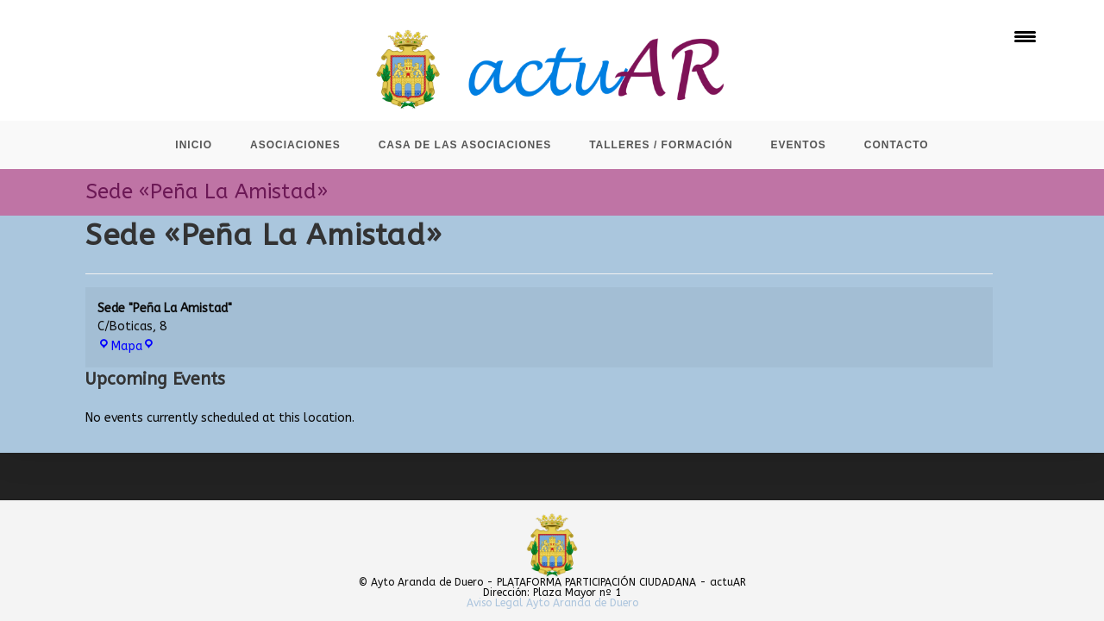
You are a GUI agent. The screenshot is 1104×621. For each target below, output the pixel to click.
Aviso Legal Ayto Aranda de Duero (552, 603)
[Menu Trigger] (1025, 36)
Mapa (125, 346)
